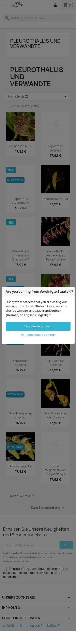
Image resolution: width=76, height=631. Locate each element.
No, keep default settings (38, 335)
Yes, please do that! (38, 326)
